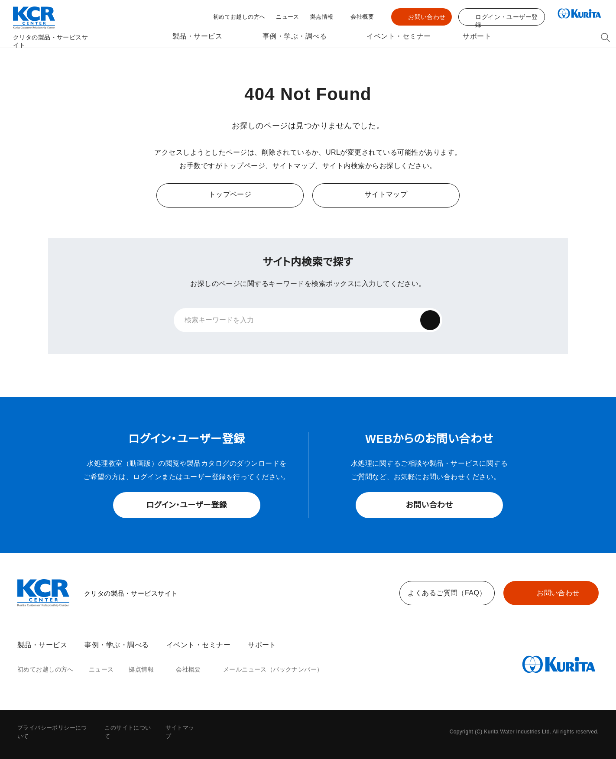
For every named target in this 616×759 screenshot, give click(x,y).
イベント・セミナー (397, 36)
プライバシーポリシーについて (55, 728)
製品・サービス (194, 36)
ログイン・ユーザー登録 (186, 505)
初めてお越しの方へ (242, 17)
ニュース (288, 17)
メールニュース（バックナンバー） (261, 669)
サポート (478, 36)
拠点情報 (322, 17)
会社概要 (362, 17)
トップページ (230, 194)
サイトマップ (386, 194)
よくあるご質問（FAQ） (447, 593)
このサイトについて (129, 728)
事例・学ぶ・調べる (293, 36)
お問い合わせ (427, 17)
